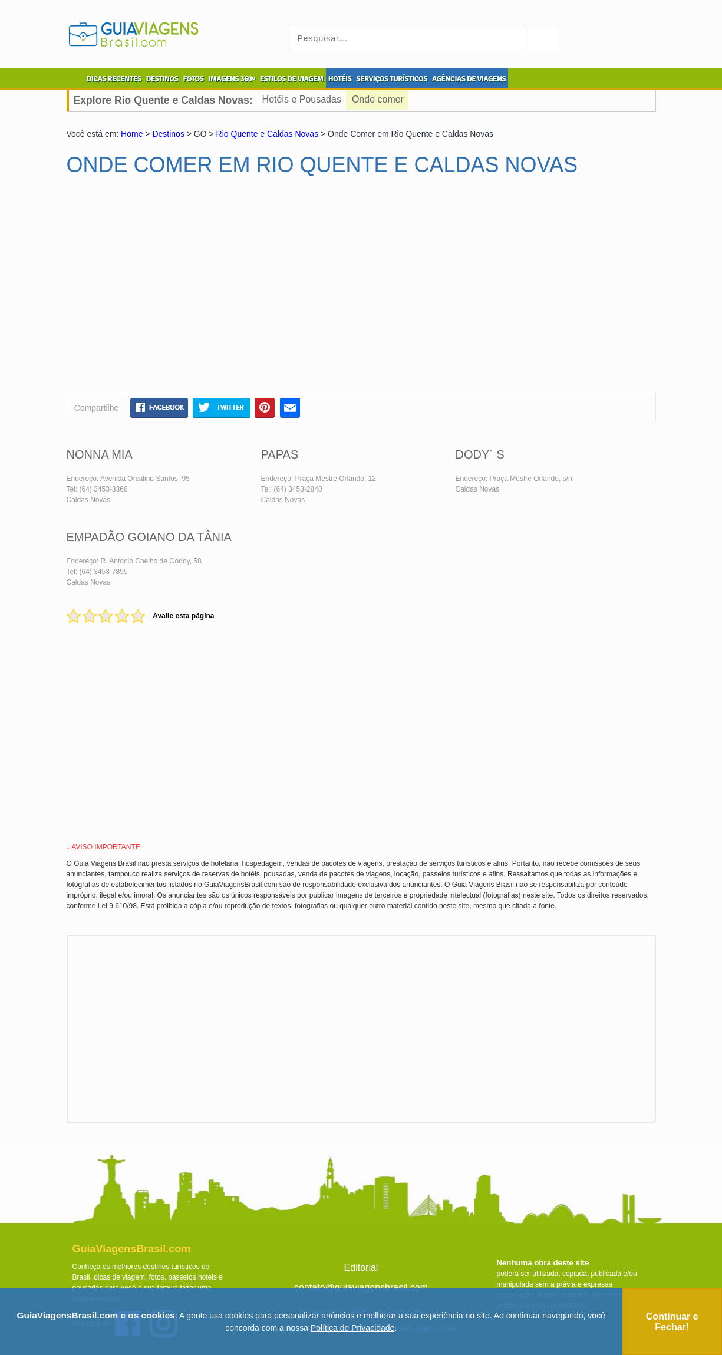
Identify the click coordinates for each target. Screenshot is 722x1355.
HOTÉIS (340, 79)
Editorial (361, 1267)
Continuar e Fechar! (672, 1321)
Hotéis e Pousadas (301, 99)
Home (132, 134)
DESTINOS (162, 79)
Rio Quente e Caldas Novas (267, 134)
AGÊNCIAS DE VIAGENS (469, 79)
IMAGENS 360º (232, 79)
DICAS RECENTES (114, 79)
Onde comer (378, 99)
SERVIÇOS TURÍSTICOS (391, 79)
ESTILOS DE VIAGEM (292, 79)
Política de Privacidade (352, 1328)
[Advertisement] (180, 289)
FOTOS (193, 79)
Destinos (168, 134)
